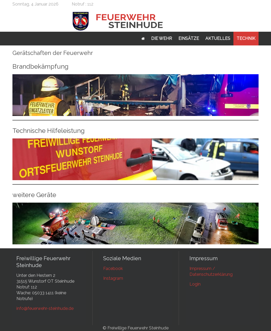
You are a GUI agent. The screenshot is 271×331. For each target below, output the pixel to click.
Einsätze (188, 38)
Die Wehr (161, 38)
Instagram (113, 278)
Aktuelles (217, 38)
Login (195, 284)
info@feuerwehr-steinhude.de (45, 308)
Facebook (113, 268)
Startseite (143, 38)
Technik (246, 38)
